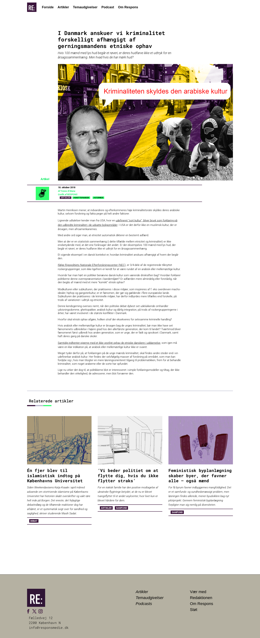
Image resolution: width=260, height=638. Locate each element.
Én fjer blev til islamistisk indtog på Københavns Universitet (55, 475)
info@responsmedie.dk (49, 627)
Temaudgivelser (85, 7)
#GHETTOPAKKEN (81, 198)
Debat (33, 521)
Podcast (107, 7)
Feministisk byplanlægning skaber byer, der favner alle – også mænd (200, 475)
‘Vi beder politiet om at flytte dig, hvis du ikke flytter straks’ (128, 475)
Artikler (63, 7)
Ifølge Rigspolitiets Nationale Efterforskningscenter (88, 265)
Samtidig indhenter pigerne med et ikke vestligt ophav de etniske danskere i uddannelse (109, 343)
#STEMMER (98, 198)
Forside (48, 7)
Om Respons (128, 7)
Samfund (121, 508)
